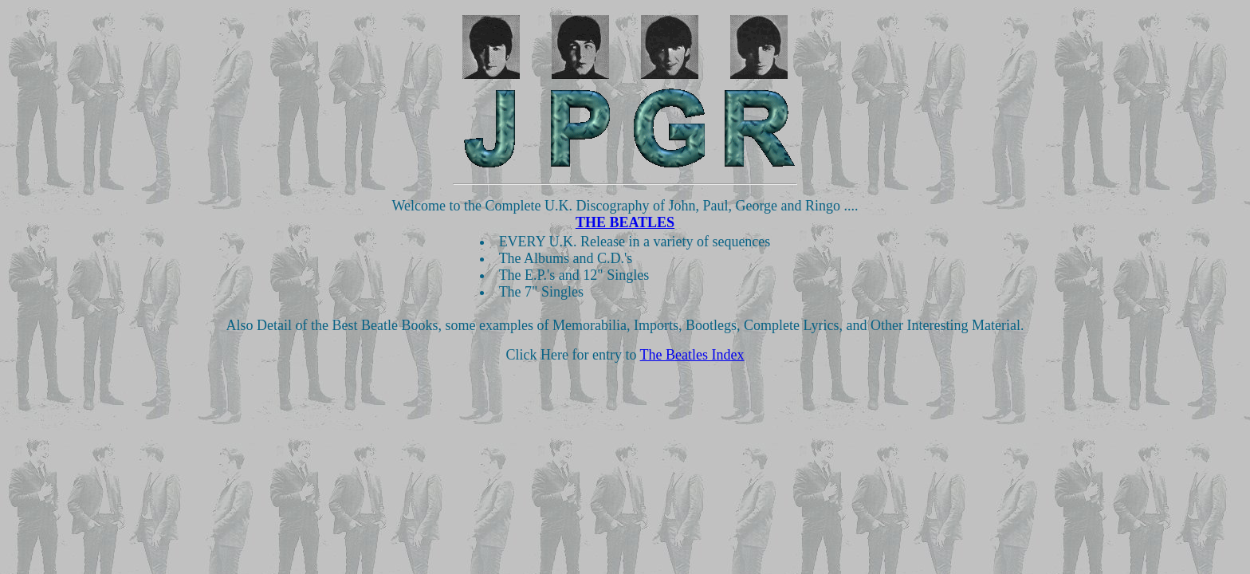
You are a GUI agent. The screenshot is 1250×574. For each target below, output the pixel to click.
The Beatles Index (692, 355)
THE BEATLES (625, 222)
